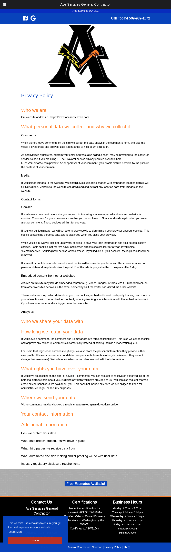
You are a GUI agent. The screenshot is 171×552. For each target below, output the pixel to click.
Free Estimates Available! (85, 484)
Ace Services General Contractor (85, 4)
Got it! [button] (35, 540)
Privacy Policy (112, 547)
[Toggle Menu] (5, 4)
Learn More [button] (16, 531)
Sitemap (97, 547)
